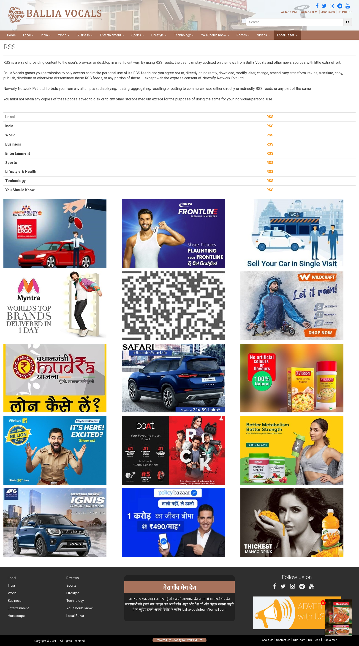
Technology (184, 35)
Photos (243, 35)
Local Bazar (287, 35)
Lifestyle (159, 35)
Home (11, 35)
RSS (269, 117)
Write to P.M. (289, 12)
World (63, 35)
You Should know (78, 608)
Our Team (299, 640)
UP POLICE (345, 12)
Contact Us (283, 640)
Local (28, 35)
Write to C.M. (309, 12)
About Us (267, 640)
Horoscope (16, 616)
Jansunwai (328, 12)
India (46, 35)
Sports (137, 35)
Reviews (72, 578)
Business (85, 35)
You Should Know (215, 35)
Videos (263, 35)
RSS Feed (314, 640)
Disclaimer (330, 640)
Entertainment (112, 35)
